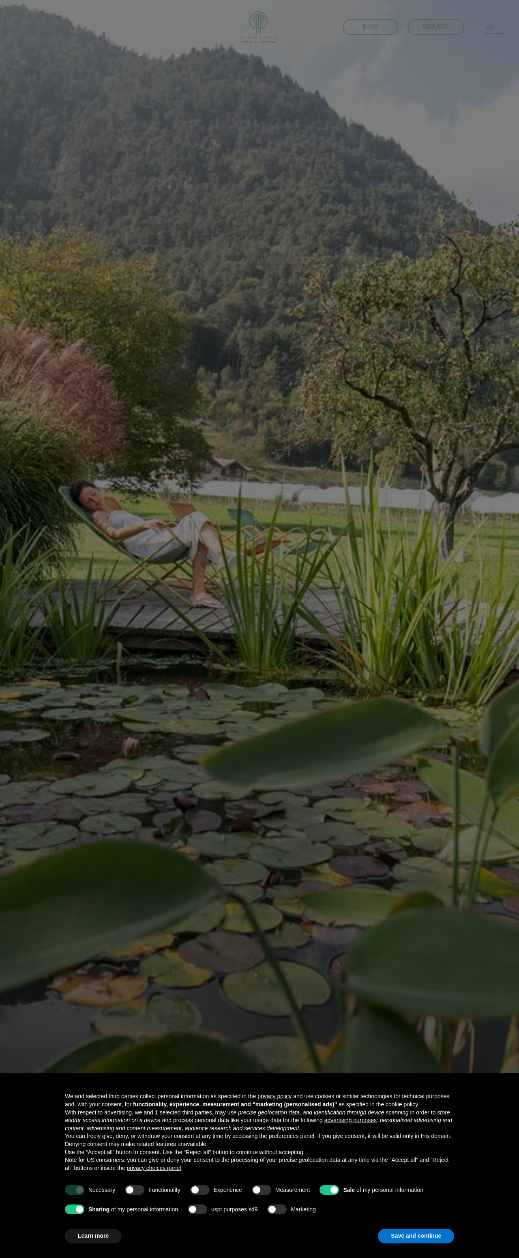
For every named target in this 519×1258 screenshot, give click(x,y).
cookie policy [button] (402, 1104)
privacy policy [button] (274, 1096)
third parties (197, 1112)
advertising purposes (350, 1120)
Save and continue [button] (416, 1235)
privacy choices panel (154, 1168)
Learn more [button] (93, 1235)
